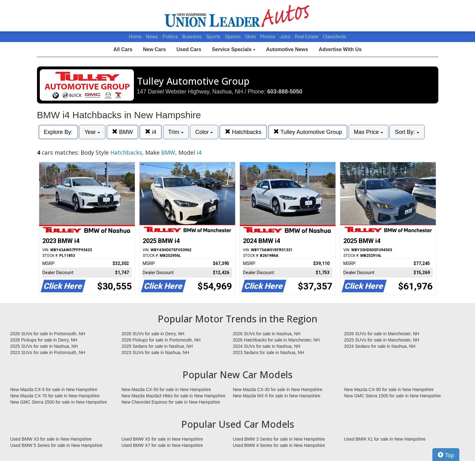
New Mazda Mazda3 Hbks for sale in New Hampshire (173, 395)
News (152, 37)
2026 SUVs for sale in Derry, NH (153, 333)
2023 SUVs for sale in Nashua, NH (155, 352)
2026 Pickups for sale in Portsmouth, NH (161, 339)
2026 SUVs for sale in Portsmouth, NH (47, 333)
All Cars (122, 49)
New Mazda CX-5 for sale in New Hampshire (54, 389)
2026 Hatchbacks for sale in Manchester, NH (276, 339)
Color (204, 132)
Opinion (233, 37)
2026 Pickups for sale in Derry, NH (43, 339)
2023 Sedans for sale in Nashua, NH (268, 352)
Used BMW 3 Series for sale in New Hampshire (279, 439)
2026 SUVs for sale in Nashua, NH (267, 333)
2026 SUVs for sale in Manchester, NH (382, 333)
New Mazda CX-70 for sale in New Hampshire (55, 395)
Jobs (286, 37)
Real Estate (307, 37)
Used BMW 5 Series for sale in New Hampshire (56, 445)
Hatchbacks (243, 132)
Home (135, 37)
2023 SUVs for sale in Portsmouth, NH (47, 352)
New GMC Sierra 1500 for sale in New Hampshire (392, 395)
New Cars (154, 49)
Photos (268, 37)
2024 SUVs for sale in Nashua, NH (267, 346)
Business (192, 37)
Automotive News (287, 49)
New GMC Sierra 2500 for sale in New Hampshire (58, 402)
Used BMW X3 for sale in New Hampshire (51, 439)
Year (92, 132)
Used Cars (189, 49)
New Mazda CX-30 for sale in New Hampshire (278, 389)
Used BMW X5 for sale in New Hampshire (162, 439)
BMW (122, 132)
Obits (251, 37)
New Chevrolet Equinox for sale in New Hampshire (171, 402)
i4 (150, 132)
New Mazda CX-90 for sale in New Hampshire (389, 389)
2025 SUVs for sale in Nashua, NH (44, 346)
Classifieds (334, 37)
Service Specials (234, 49)
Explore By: (58, 132)
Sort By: (407, 132)
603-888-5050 (284, 91)
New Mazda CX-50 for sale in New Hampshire (166, 389)
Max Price (368, 132)
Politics (170, 37)
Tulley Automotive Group (307, 132)
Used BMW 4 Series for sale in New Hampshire (279, 445)
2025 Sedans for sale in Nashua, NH (157, 346)
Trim (175, 132)
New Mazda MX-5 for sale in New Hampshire (276, 395)
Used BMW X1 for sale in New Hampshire (385, 439)
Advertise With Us (340, 49)
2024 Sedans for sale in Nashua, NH (379, 346)
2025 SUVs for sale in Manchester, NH (382, 339)
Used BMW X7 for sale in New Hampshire (162, 445)
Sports (214, 37)
